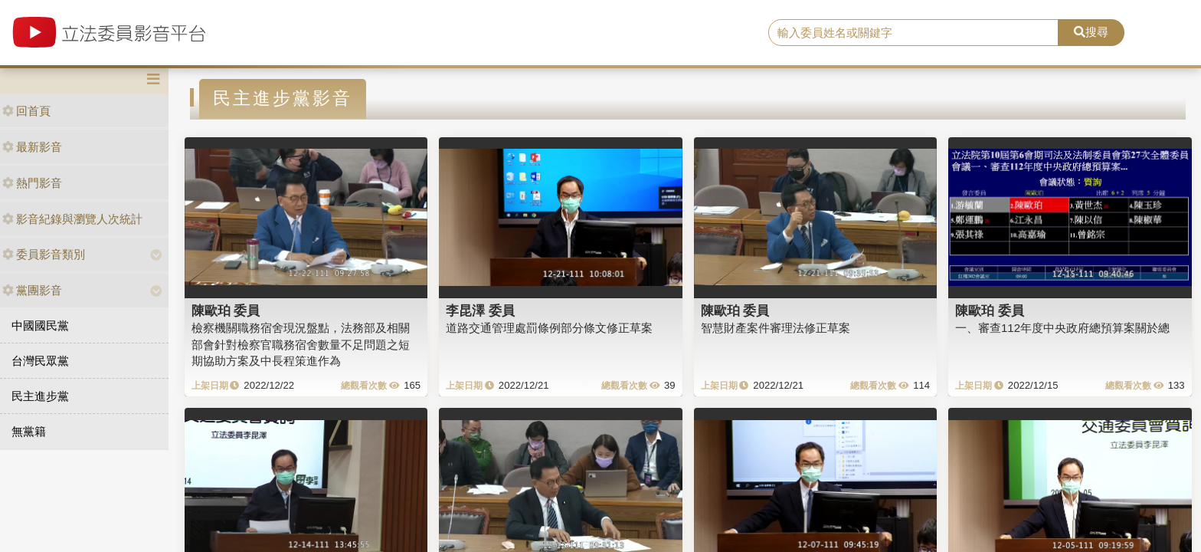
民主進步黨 (40, 395)
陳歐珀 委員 (225, 310)
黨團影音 (32, 290)
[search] (913, 33)
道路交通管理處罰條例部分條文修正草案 (549, 327)
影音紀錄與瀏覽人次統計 (72, 218)
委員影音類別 (43, 254)
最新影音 (32, 146)
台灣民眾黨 (40, 360)
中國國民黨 (40, 325)
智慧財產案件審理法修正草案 (775, 327)
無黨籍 (28, 431)
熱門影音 (32, 182)
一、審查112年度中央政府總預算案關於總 (1062, 327)
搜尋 (1091, 31)
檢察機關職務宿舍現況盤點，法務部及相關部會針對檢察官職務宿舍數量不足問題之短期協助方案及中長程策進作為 (300, 344)
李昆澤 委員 (480, 310)
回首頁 (26, 110)
